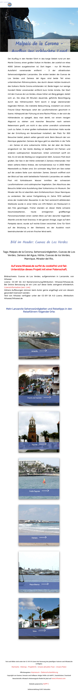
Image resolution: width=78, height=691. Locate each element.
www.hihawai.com (59, 678)
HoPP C (46, 684)
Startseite (15, 667)
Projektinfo (32, 667)
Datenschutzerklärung (49, 672)
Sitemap (23, 667)
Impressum (35, 672)
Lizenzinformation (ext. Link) (17, 287)
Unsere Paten (61, 667)
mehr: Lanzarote (4, 2)
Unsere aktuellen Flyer (46, 667)
